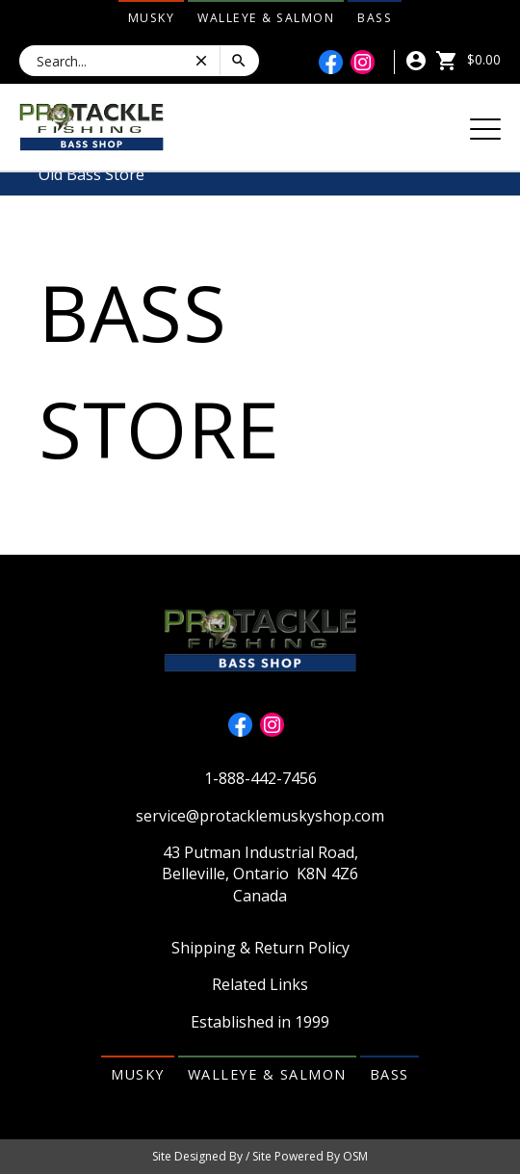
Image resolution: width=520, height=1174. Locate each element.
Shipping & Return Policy (260, 947)
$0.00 (468, 59)
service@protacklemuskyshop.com (260, 815)
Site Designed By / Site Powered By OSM (260, 1156)
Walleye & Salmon (265, 18)
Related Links (260, 984)
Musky (151, 18)
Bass (374, 18)
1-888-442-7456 (260, 778)
